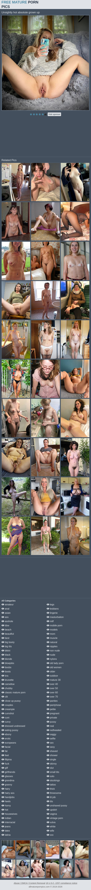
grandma (7, 780)
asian (6, 613)
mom (51, 634)
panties (52, 701)
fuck (5, 763)
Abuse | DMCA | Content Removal (29, 883)
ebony (6, 734)
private (52, 717)
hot (4, 809)
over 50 (52, 688)
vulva (51, 822)
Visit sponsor (54, 114)
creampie (8, 709)
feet (5, 755)
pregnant (53, 713)
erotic (6, 738)
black (5, 655)
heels (6, 801)
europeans (8, 742)
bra (4, 675)
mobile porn (54, 625)
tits (50, 801)
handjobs (7, 797)
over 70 (52, 696)
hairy (5, 789)
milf (50, 621)
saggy (51, 734)
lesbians (53, 608)
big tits (6, 646)
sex (50, 742)
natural (52, 642)
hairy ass (7, 793)
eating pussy (9, 730)
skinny (52, 763)
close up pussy (11, 701)
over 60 (52, 692)
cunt (5, 717)
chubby (7, 688)
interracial (8, 822)
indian (6, 818)
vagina (52, 814)
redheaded (54, 730)
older (51, 671)
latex (5, 830)
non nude (53, 650)
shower (52, 755)
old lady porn (55, 663)
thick (51, 789)
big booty (7, 642)
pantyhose (54, 705)
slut (50, 768)
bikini (5, 650)
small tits (53, 772)
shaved (52, 751)
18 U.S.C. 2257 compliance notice (61, 883)
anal (5, 608)
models (52, 629)
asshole (7, 621)
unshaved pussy (57, 805)
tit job (51, 797)
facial (5, 747)
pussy (51, 722)
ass (4, 617)
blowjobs (7, 663)
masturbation (55, 617)
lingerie (52, 613)
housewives (9, 814)
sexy (51, 747)
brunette (7, 680)
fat (4, 751)
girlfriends (8, 772)
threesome (54, 793)
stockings (53, 780)
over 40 (52, 684)
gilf (4, 768)
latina (6, 835)
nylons (52, 659)
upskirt (52, 809)
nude (51, 655)
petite (51, 709)
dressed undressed (13, 726)
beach (6, 629)
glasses (7, 776)
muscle (52, 638)
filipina (6, 759)
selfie (51, 738)
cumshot (7, 713)
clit (4, 696)
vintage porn (55, 818)
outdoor (52, 675)
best (5, 638)
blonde (6, 659)
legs (50, 604)
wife (50, 830)
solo (50, 776)
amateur (7, 604)
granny (6, 784)
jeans (6, 826)
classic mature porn (13, 692)
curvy (6, 722)
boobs (6, 667)
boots (6, 671)
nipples (52, 646)
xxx (50, 835)
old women (54, 667)
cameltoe (7, 684)
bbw (5, 625)
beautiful (7, 634)
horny (6, 805)
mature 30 (54, 680)
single (51, 759)
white (51, 826)
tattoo (51, 784)
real (50, 726)
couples (7, 705)
